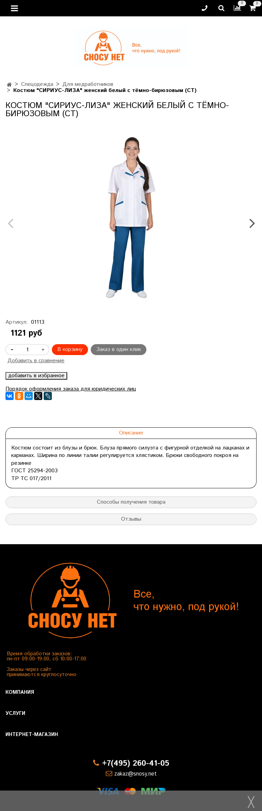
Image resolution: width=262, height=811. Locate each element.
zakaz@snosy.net (135, 774)
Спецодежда (37, 84)
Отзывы (131, 519)
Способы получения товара (131, 502)
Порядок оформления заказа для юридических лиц (70, 389)
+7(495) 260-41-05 (135, 763)
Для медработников (87, 84)
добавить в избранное (36, 376)
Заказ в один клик (118, 349)
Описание (131, 433)
